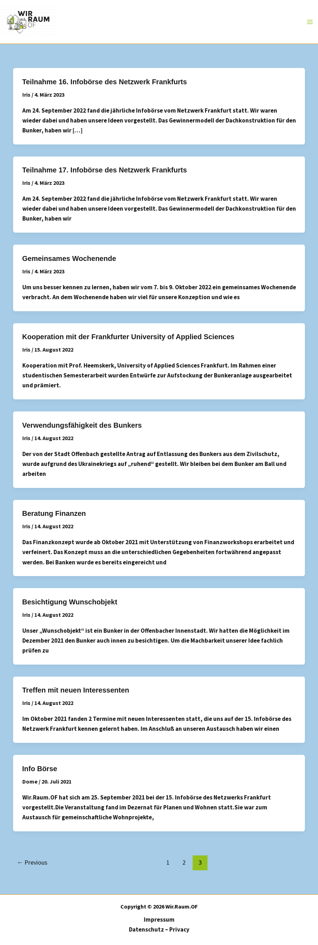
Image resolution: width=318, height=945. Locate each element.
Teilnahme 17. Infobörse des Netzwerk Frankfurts (104, 170)
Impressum (159, 919)
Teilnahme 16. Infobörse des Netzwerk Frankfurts (104, 82)
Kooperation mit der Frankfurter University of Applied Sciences (128, 337)
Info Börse (39, 769)
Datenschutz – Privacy (159, 929)
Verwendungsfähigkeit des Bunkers (82, 425)
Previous (32, 862)
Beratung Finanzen (54, 513)
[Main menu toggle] (310, 22)
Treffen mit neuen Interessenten (75, 690)
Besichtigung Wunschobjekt (70, 602)
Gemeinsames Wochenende (69, 258)
